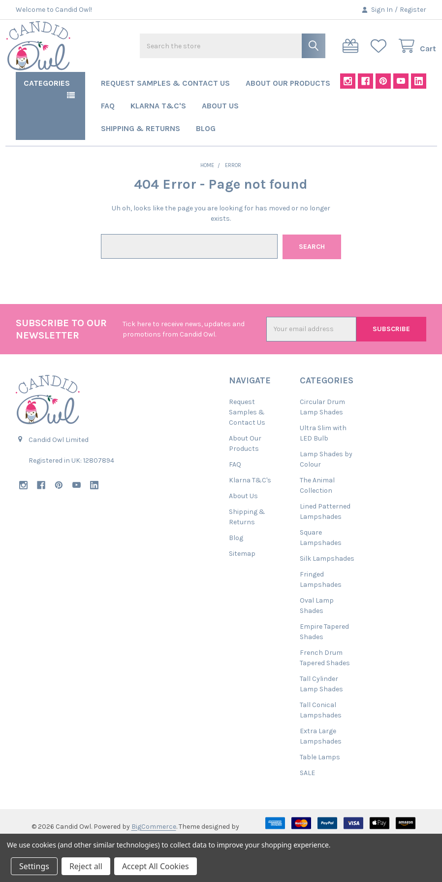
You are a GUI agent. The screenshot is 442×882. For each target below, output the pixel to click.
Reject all (85, 866)
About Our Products (288, 111)
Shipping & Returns (140, 157)
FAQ (108, 134)
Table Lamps (320, 784)
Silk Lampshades (327, 586)
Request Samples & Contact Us (165, 111)
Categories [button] (47, 111)
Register (413, 9)
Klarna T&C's (158, 134)
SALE (307, 800)
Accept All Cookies (155, 866)
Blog (206, 157)
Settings (34, 866)
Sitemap (242, 581)
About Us (220, 134)
